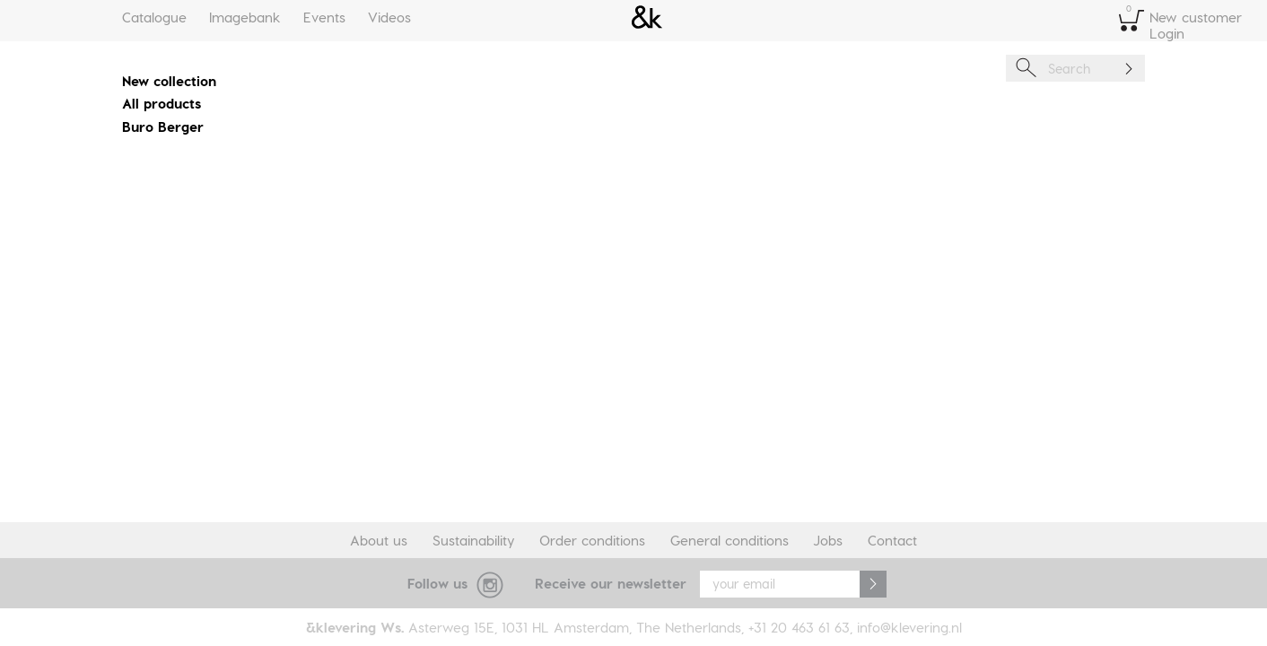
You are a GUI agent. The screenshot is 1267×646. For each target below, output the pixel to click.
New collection (169, 81)
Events (324, 17)
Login (1166, 33)
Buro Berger (163, 126)
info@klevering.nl (909, 627)
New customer (1195, 17)
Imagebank (245, 17)
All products (161, 103)
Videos (389, 17)
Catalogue (154, 17)
